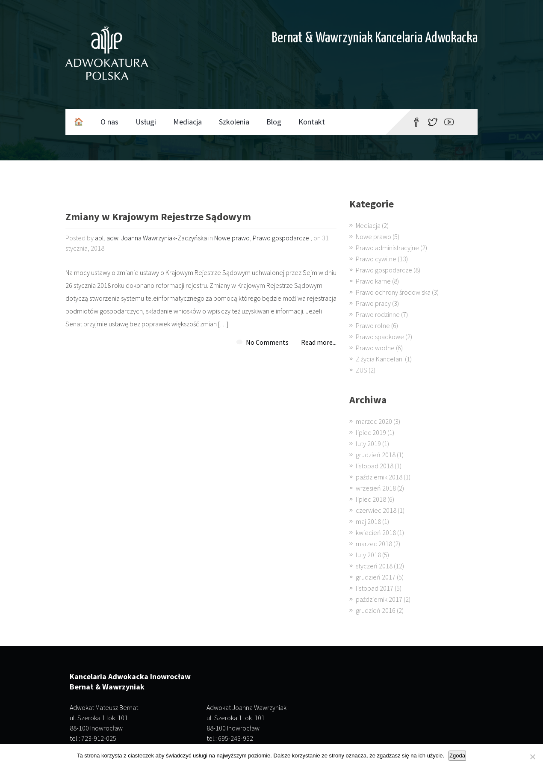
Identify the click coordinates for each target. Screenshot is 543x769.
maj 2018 (368, 521)
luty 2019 (368, 443)
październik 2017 (379, 599)
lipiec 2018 (371, 499)
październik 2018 (379, 477)
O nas (109, 122)
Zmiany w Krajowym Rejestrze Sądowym (158, 217)
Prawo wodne (375, 347)
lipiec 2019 (371, 432)
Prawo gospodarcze (281, 238)
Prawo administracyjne (387, 247)
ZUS (361, 370)
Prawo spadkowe (380, 336)
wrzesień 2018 (376, 488)
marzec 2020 (374, 421)
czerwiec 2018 (376, 510)
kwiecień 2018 (376, 532)
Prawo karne (373, 281)
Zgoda (457, 755)
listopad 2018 (374, 465)
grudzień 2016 (375, 610)
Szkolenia (234, 122)
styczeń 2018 (374, 566)
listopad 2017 (374, 588)
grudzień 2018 (375, 454)
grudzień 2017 (375, 577)
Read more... (318, 342)
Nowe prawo (232, 238)
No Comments (267, 342)
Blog (273, 122)
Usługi (146, 122)
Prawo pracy (373, 303)
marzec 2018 (374, 543)
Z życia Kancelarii (380, 359)
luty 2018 (368, 554)
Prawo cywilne (376, 258)
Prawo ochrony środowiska (393, 292)
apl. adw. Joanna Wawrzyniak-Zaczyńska (151, 238)
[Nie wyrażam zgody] (532, 756)
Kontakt (311, 122)
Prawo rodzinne (378, 314)
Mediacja (187, 122)
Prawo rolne (373, 325)
